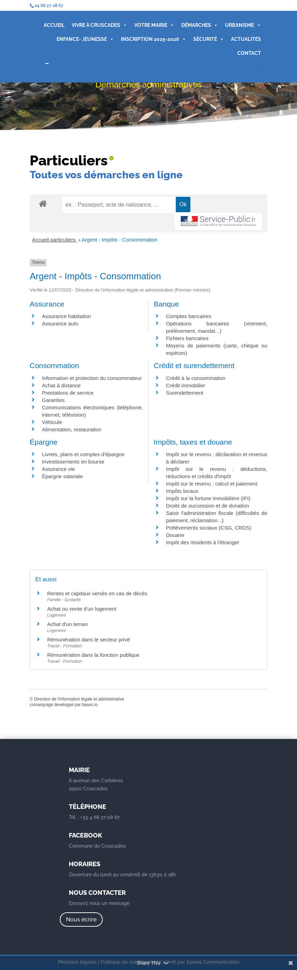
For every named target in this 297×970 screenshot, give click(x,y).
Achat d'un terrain (67, 624)
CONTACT (249, 53)
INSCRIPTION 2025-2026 (153, 39)
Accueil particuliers (54, 240)
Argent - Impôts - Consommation (120, 240)
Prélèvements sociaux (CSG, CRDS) (208, 528)
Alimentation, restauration (71, 429)
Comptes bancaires (188, 316)
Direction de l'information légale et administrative (79, 699)
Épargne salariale (62, 476)
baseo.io (89, 704)
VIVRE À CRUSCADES (99, 25)
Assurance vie (58, 469)
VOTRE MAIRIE (154, 25)
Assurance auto (60, 323)
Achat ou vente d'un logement (81, 609)
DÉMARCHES (199, 25)
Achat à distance (61, 385)
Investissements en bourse (73, 462)
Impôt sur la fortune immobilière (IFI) (208, 498)
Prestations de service (68, 393)
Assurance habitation (66, 316)
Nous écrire (81, 919)
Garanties (53, 400)
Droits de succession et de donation (207, 506)
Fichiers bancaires (187, 338)
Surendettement (184, 393)
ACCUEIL (54, 25)
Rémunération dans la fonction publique (93, 655)
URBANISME (243, 25)
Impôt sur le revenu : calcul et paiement (212, 484)
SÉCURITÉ (208, 39)
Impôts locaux (182, 491)
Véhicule (52, 422)
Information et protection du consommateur (92, 378)
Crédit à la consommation (195, 378)
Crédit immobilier (185, 385)
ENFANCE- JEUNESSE (85, 39)
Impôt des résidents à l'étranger (202, 542)
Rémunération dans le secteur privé (88, 639)
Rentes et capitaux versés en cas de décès (97, 593)
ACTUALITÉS (246, 39)
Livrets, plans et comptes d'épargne (83, 454)
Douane (175, 535)
